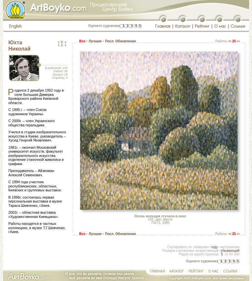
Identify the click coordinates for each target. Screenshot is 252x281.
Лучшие (95, 41)
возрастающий (207, 250)
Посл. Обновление (120, 41)
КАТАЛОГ (176, 271)
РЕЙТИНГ (196, 271)
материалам (230, 247)
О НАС (213, 271)
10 (226, 254)
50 (231, 254)
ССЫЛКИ (230, 271)
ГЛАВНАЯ (157, 271)
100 (236, 254)
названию (201, 247)
